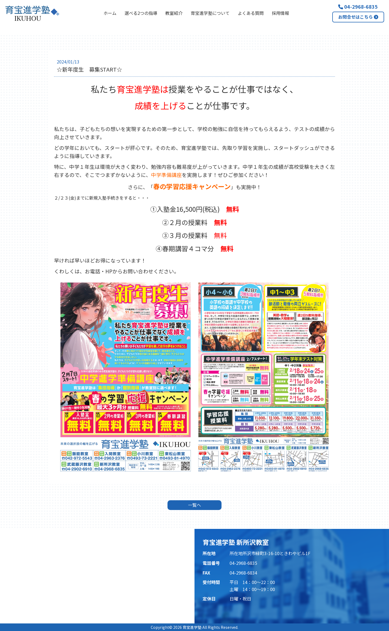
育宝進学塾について (210, 13)
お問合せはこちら (358, 17)
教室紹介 (174, 13)
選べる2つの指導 (141, 13)
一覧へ (194, 505)
